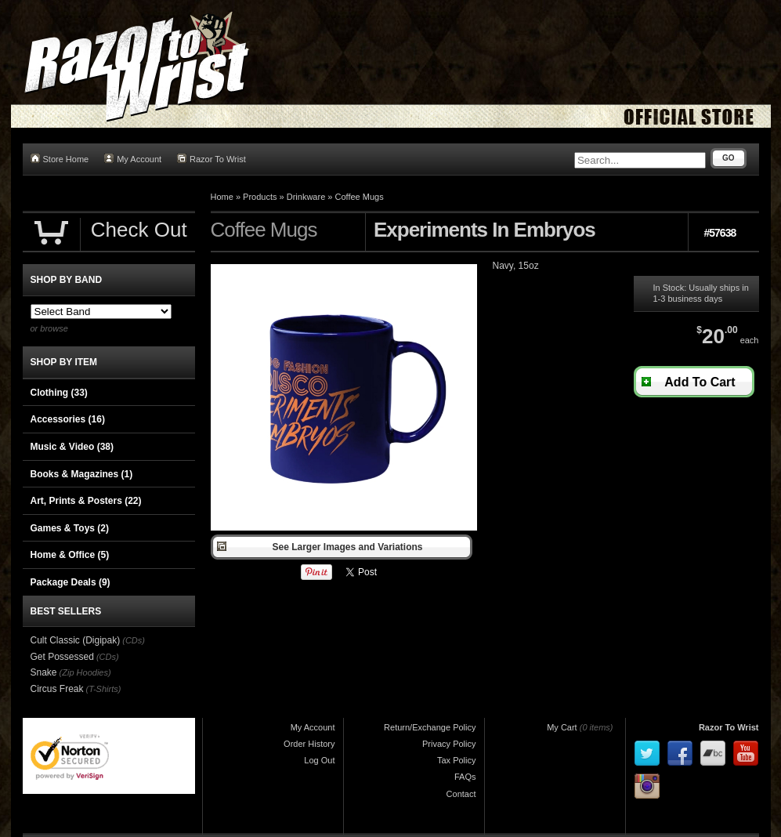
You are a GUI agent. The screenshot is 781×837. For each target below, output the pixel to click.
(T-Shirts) (103, 689)
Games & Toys (70, 528)
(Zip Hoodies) (85, 672)
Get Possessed (62, 656)
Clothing (59, 392)
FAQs (465, 776)
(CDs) (133, 640)
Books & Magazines (82, 474)
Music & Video (72, 446)
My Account (132, 159)
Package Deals (70, 582)
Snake (44, 672)
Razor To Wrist (211, 159)
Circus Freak (57, 688)
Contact (461, 794)
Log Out (319, 760)
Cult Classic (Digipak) (76, 640)
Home (222, 196)
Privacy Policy (448, 743)
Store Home (60, 159)
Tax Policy (456, 760)
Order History (309, 743)
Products (260, 196)
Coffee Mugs (358, 196)
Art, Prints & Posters (86, 500)
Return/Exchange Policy (429, 727)
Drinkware (306, 196)
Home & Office (70, 554)
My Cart (562, 727)
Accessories (68, 419)
